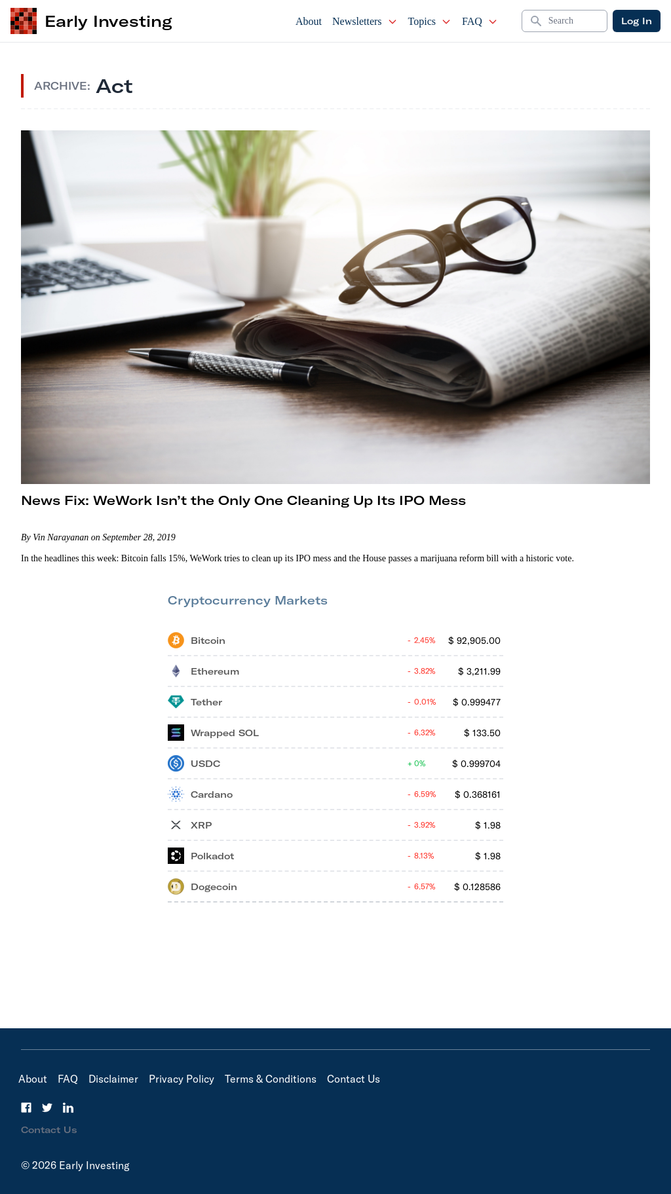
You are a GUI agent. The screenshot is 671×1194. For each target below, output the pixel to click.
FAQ (480, 21)
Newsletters (365, 21)
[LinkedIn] (68, 1107)
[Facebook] (26, 1107)
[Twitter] (47, 1107)
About (309, 21)
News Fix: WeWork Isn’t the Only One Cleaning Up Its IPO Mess (243, 500)
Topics (429, 21)
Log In (636, 21)
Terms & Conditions (270, 1078)
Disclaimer (113, 1078)
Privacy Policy (181, 1078)
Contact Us (353, 1078)
